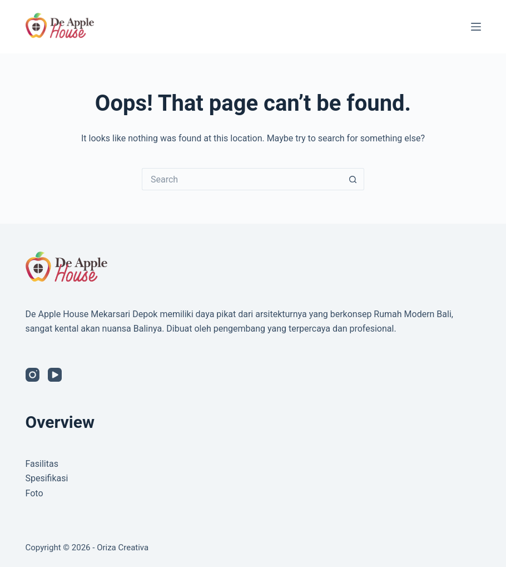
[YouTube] (55, 375)
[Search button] (353, 179)
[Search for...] (242, 179)
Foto (34, 493)
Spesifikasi (47, 478)
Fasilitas (42, 463)
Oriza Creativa (122, 548)
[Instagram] (32, 375)
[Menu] (476, 27)
